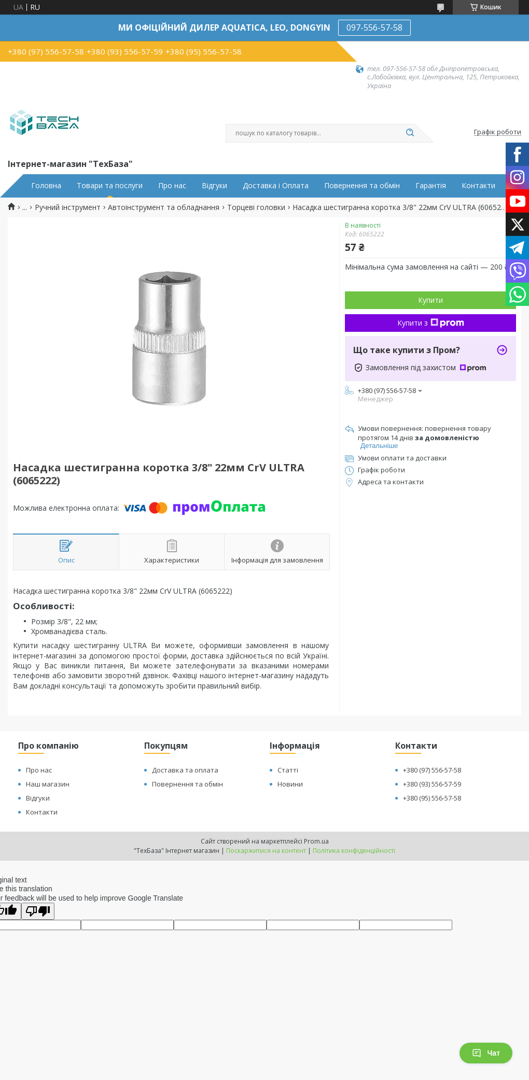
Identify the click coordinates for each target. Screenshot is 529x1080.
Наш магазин (47, 784)
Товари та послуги (110, 185)
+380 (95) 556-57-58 (432, 798)
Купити (430, 300)
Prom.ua (316, 841)
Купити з (430, 323)
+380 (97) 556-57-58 (432, 770)
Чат (486, 1053)
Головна (46, 185)
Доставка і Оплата (276, 185)
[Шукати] (409, 133)
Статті (287, 770)
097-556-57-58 (374, 27)
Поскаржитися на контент (266, 850)
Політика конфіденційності (354, 850)
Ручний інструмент (68, 207)
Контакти (478, 185)
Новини (290, 784)
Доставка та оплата (185, 770)
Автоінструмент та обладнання (163, 207)
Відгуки (214, 185)
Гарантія (430, 185)
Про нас (172, 185)
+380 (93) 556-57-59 (432, 784)
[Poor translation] (37, 911)
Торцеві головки (256, 207)
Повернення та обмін (362, 185)
